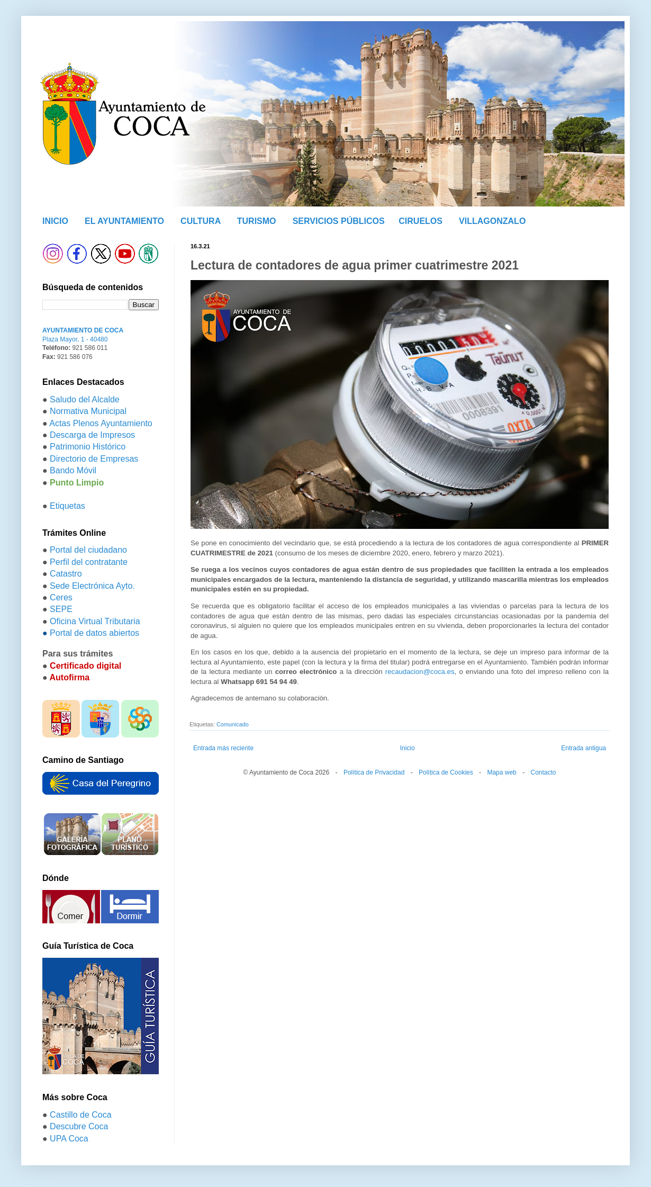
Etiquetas (67, 505)
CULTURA (200, 221)
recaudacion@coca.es (420, 672)
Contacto (543, 772)
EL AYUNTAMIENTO (124, 221)
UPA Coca (69, 1138)
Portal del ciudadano (88, 549)
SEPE (61, 609)
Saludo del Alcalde (85, 399)
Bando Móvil (73, 470)
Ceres (61, 597)
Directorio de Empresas (94, 458)
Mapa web (501, 772)
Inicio (407, 748)
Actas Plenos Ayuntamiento (100, 423)
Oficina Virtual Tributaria (95, 621)
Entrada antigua (583, 748)
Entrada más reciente (223, 748)
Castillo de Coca (81, 1114)
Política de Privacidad (373, 772)
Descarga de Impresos (92, 434)
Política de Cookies (446, 772)
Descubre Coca (79, 1126)
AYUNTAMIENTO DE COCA (82, 330)
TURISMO (256, 221)
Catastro (66, 573)
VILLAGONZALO (492, 221)
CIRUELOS (420, 221)
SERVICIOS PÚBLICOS (339, 221)
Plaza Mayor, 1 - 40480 (74, 339)
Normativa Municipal (88, 411)
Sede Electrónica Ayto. (92, 585)
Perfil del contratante (89, 561)
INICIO (55, 221)
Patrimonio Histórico (87, 446)
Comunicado (232, 724)
